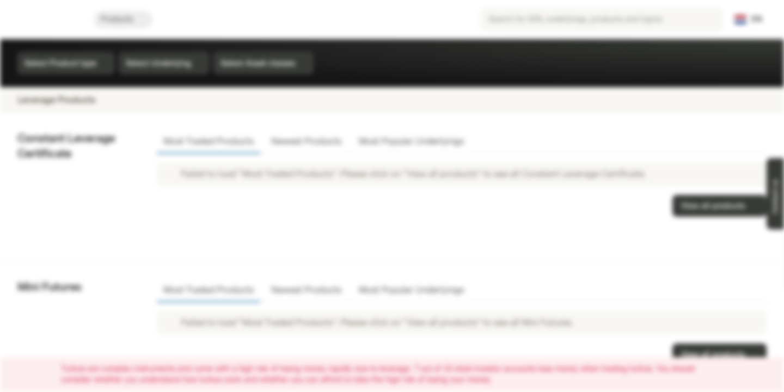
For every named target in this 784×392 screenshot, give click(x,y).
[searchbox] (601, 19)
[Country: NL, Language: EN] (748, 19)
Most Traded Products (208, 141)
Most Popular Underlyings (411, 141)
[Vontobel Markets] (47, 19)
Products (123, 19)
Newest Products (306, 141)
